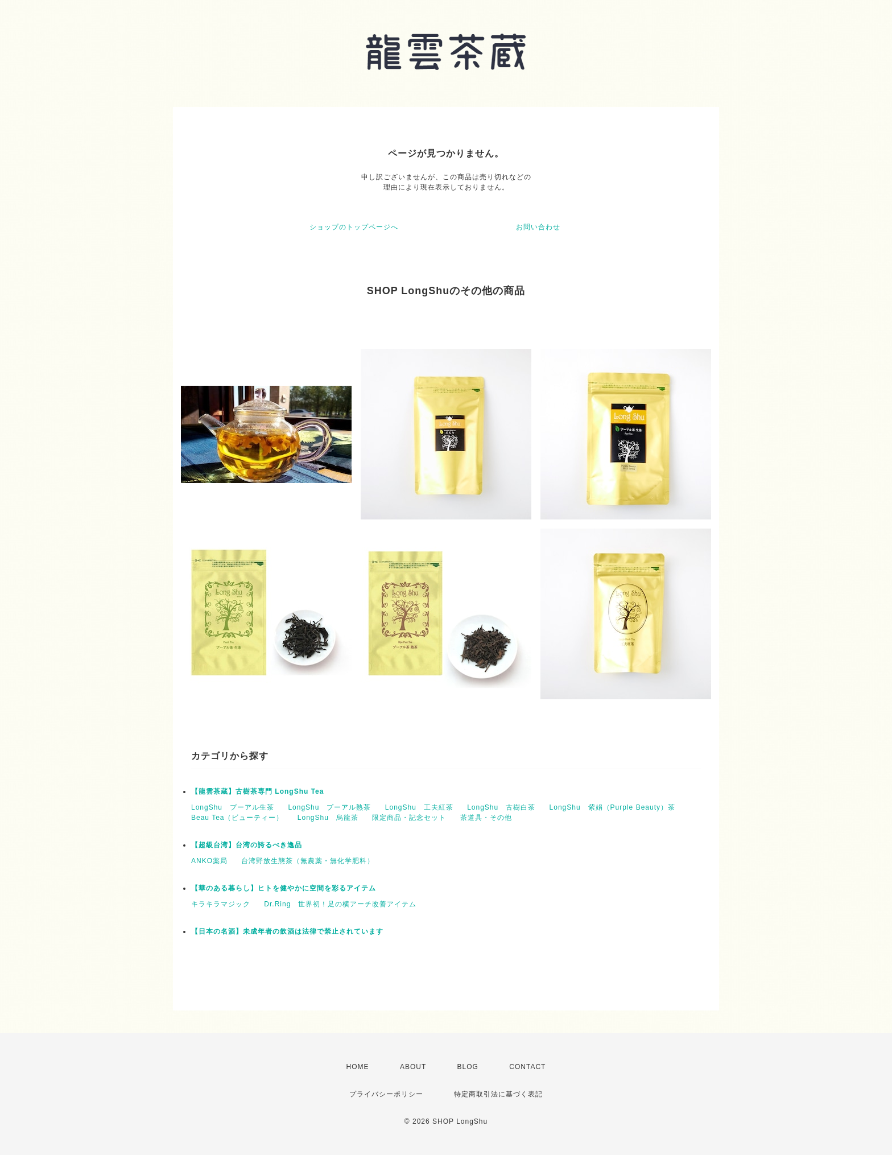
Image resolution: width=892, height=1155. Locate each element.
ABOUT (413, 1067)
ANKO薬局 (209, 861)
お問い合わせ (538, 227)
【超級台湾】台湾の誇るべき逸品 (246, 845)
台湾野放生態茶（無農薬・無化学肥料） (307, 861)
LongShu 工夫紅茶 (419, 807)
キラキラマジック (220, 904)
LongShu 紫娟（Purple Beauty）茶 (612, 807)
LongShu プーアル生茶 (232, 807)
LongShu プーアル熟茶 (329, 807)
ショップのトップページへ (353, 227)
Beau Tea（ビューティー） (237, 818)
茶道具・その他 (486, 818)
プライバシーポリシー (386, 1094)
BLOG (467, 1067)
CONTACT (527, 1067)
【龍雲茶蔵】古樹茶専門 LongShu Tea (257, 791)
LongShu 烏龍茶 (328, 818)
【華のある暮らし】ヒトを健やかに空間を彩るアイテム (283, 888)
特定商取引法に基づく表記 (498, 1094)
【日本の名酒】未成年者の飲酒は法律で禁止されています (287, 931)
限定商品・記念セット (409, 818)
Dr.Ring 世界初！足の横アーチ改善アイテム (340, 904)
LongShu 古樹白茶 (501, 807)
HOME (357, 1067)
